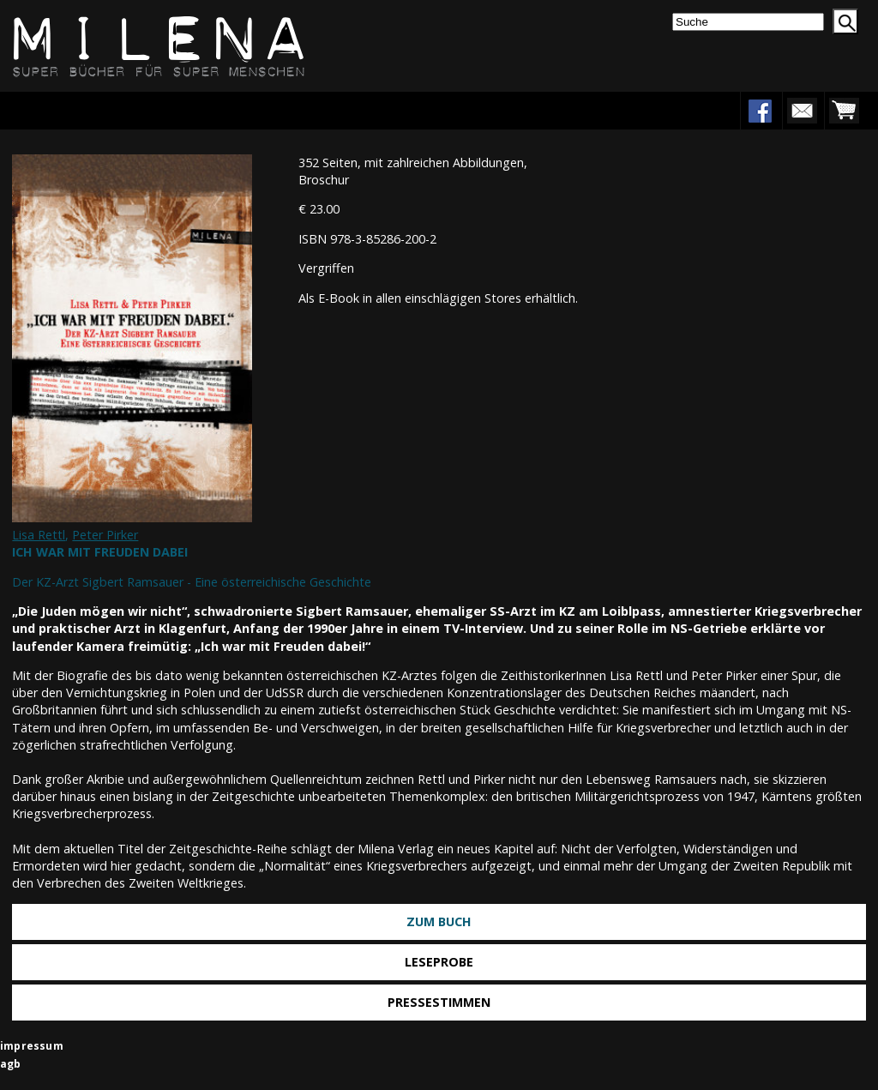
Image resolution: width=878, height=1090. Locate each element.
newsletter (802, 110)
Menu (66, 110)
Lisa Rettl (38, 535)
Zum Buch (439, 921)
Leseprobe (439, 962)
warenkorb (844, 110)
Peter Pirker (105, 535)
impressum (31, 1046)
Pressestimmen (439, 1002)
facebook (760, 110)
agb (10, 1064)
